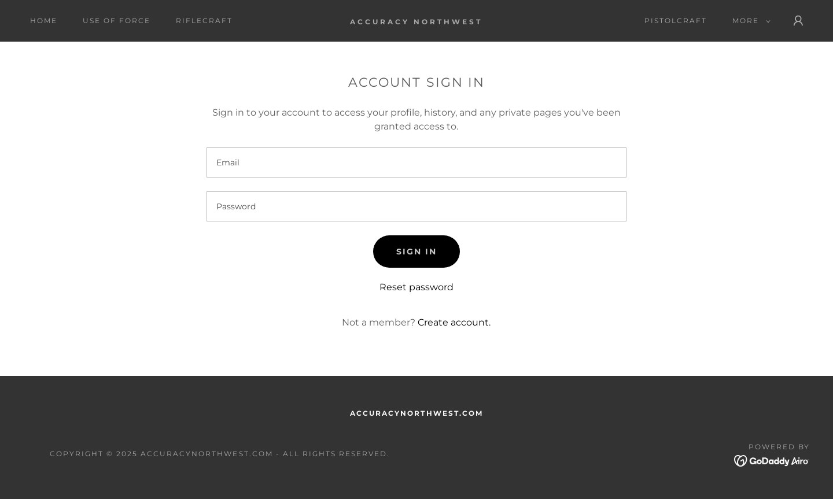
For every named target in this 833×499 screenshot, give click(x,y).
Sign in (416, 251)
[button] (749, 21)
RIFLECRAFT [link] (204, 20)
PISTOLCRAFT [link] (675, 20)
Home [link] (43, 20)
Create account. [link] (454, 322)
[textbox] (416, 162)
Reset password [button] (416, 287)
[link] (416, 21)
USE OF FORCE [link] (116, 20)
